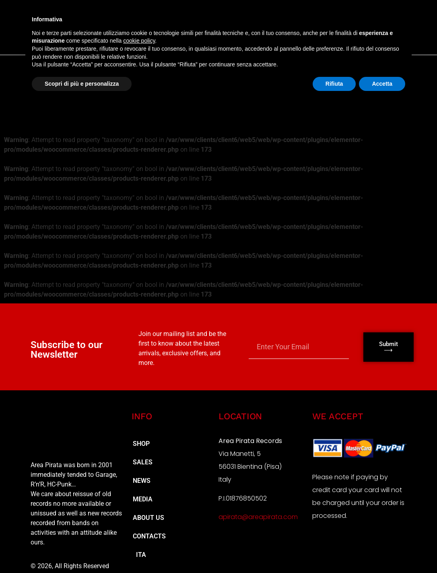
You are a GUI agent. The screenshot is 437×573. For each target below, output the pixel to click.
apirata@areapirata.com (258, 516)
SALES (143, 462)
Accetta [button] (382, 83)
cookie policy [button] (139, 40)
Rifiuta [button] (334, 83)
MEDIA (143, 499)
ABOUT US (148, 517)
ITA (139, 555)
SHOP (141, 443)
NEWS (141, 480)
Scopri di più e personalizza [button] (82, 83)
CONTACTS (149, 536)
